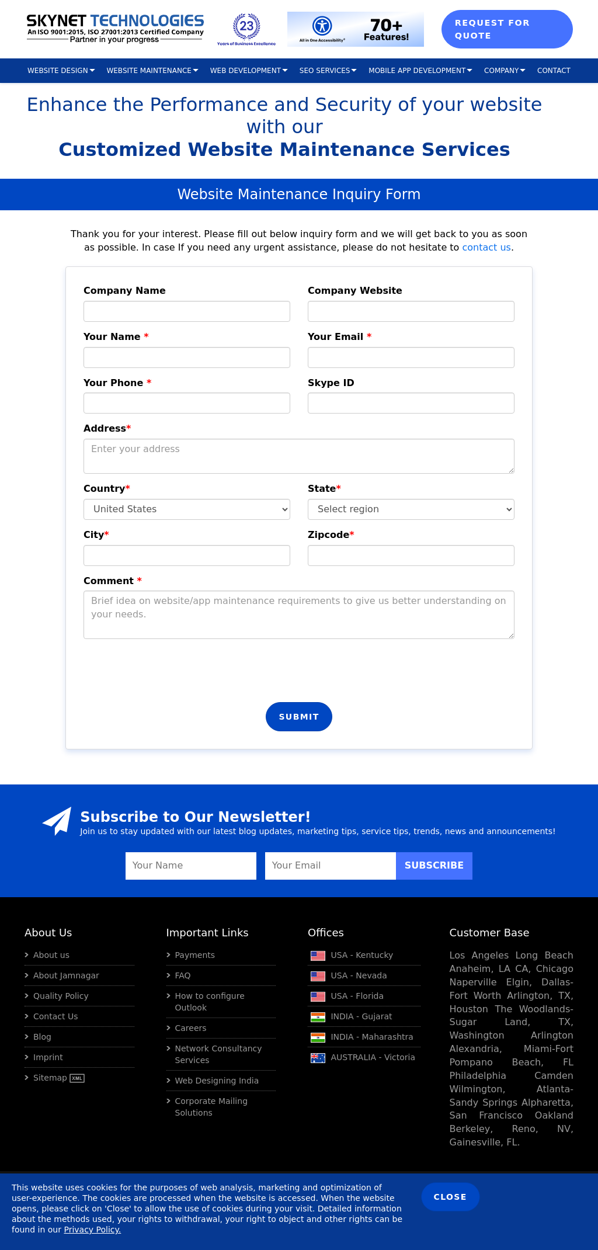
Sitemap (59, 1078)
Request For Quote (492, 29)
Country (107, 488)
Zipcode (331, 534)
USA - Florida (347, 996)
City (96, 534)
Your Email (339, 336)
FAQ (183, 975)
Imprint (48, 1057)
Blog (42, 1036)
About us (51, 955)
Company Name (125, 290)
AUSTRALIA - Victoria (363, 1057)
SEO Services (325, 71)
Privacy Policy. (92, 1229)
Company (501, 71)
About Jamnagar (66, 975)
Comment (113, 580)
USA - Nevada (349, 975)
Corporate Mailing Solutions (211, 1106)
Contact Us (55, 1016)
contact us (486, 247)
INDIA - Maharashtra (362, 1036)
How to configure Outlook (210, 1001)
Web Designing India (217, 1080)
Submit (299, 716)
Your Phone (117, 382)
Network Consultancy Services (218, 1054)
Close (450, 1197)
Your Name (116, 336)
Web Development (245, 71)
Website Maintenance (148, 71)
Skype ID (331, 382)
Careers (191, 1028)
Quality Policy (61, 996)
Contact (554, 71)
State (324, 488)
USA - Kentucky (352, 955)
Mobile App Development (416, 71)
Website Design (57, 71)
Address (107, 428)
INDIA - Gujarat (351, 1016)
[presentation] (172, 670)
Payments (195, 955)
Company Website (355, 290)
